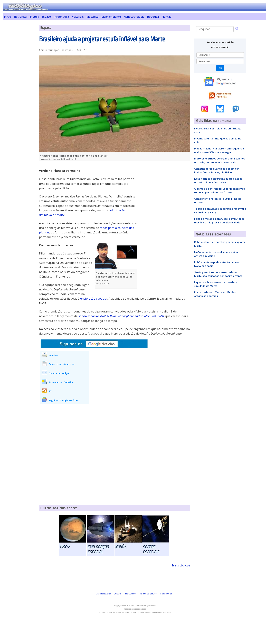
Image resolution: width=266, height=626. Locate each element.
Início (7, 16)
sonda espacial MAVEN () (121, 316)
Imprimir (53, 355)
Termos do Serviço (148, 594)
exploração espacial (93, 298)
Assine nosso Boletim (61, 382)
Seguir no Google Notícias (63, 400)
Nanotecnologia (134, 16)
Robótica (153, 16)
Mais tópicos (181, 565)
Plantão (167, 16)
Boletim (117, 594)
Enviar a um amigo (59, 373)
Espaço (46, 16)
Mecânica (92, 16)
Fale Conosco (130, 594)
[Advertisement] (20, 76)
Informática (61, 16)
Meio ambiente (111, 16)
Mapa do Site (166, 594)
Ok (220, 68)
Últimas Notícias (103, 594)
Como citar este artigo (61, 364)
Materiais (78, 16)
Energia (34, 16)
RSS (50, 391)
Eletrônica (20, 16)
